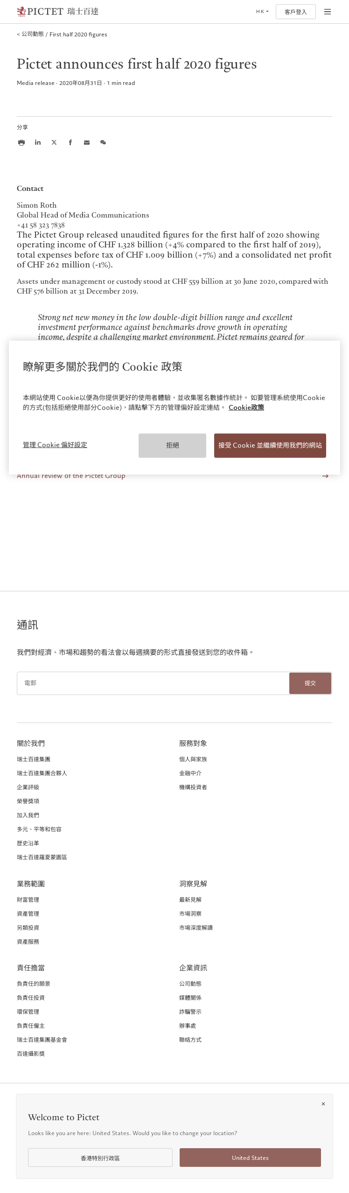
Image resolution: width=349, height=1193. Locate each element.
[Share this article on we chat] (103, 142)
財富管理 (28, 899)
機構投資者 (193, 787)
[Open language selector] (262, 11)
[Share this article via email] (86, 142)
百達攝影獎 (31, 1053)
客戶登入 (296, 12)
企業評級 (28, 787)
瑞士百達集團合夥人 (42, 773)
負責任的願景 (33, 983)
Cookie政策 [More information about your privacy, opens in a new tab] (246, 407)
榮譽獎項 (28, 801)
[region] (175, 408)
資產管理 (28, 913)
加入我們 (28, 815)
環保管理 (28, 1011)
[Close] (323, 1104)
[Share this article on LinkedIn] (37, 142)
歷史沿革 (28, 843)
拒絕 (172, 445)
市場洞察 (190, 913)
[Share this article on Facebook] (70, 142)
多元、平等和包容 (39, 829)
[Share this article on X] (54, 142)
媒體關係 (190, 997)
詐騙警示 (190, 1011)
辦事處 (187, 1025)
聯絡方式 (190, 1039)
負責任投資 (31, 997)
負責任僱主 (31, 1025)
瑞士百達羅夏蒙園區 (42, 857)
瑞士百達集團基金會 (42, 1039)
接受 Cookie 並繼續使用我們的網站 (270, 445)
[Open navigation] (327, 11)
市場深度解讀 (196, 927)
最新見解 (190, 899)
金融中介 (190, 773)
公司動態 (190, 983)
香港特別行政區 (100, 1158)
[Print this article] (21, 142)
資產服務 (28, 941)
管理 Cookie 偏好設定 (55, 444)
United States (250, 1158)
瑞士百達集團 (33, 759)
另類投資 (28, 927)
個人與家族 (193, 759)
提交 (310, 683)
